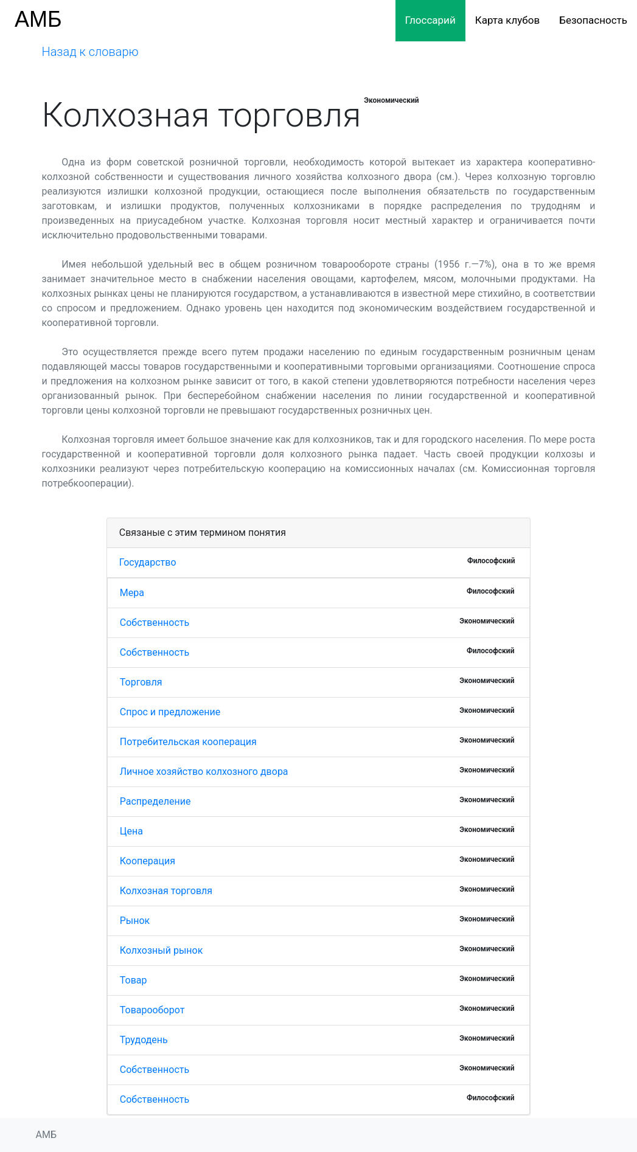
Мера (132, 593)
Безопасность (593, 20)
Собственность (154, 622)
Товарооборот (152, 1010)
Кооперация (147, 861)
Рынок (135, 920)
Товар (133, 980)
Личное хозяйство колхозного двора (204, 771)
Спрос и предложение (170, 712)
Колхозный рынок (161, 950)
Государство (147, 562)
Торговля (141, 682)
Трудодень (144, 1040)
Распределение (155, 801)
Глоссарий (430, 20)
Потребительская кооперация (188, 742)
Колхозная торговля (166, 891)
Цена (131, 831)
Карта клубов (507, 20)
